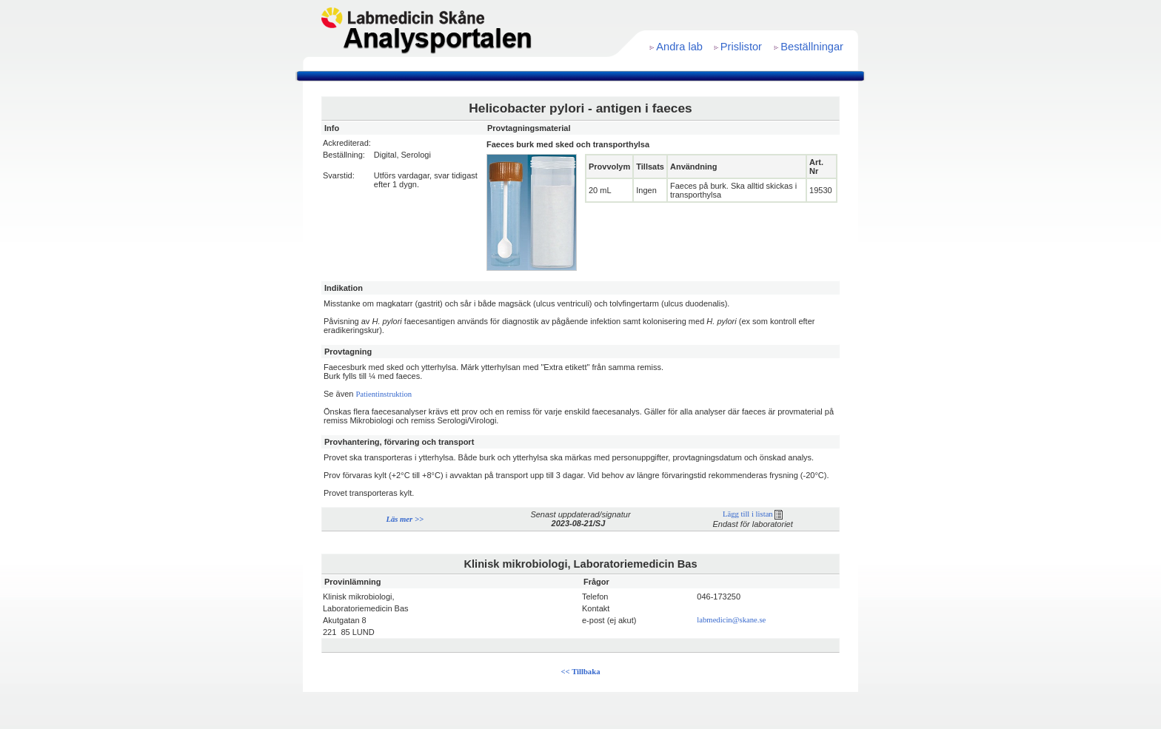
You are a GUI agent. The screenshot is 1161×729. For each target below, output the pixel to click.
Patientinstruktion (383, 394)
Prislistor (741, 47)
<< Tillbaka (580, 672)
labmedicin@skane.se (731, 620)
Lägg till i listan (753, 514)
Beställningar (811, 47)
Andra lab (679, 47)
